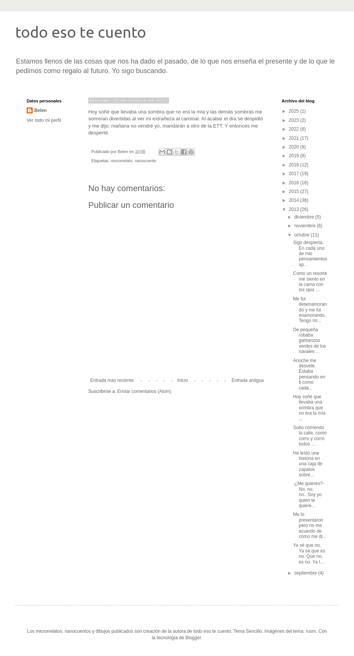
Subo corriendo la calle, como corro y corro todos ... (310, 436)
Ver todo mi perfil (44, 120)
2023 (294, 120)
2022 (294, 129)
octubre (302, 235)
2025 (294, 111)
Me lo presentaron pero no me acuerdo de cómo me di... (309, 525)
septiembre (306, 573)
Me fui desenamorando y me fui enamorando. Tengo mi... (310, 310)
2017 (294, 173)
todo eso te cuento (80, 32)
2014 (294, 200)
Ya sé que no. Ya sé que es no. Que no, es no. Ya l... (309, 553)
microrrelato (121, 160)
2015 (294, 191)
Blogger (193, 637)
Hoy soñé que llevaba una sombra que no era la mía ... (309, 407)
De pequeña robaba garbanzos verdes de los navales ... (309, 340)
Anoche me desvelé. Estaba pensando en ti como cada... (309, 374)
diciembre (304, 217)
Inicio (182, 380)
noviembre (305, 225)
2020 (294, 147)
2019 (294, 155)
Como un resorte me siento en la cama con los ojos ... (310, 281)
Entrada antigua (247, 380)
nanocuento (145, 160)
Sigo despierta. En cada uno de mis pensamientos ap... (310, 253)
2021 (294, 138)
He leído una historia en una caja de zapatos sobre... (307, 464)
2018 (294, 165)
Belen (40, 110)
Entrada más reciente (112, 380)
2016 (294, 182)
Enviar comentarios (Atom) (144, 391)
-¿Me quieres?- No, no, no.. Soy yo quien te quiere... (308, 494)
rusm (311, 631)
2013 (294, 209)
